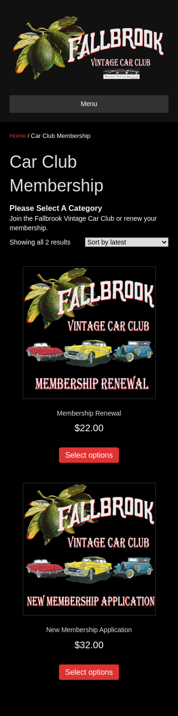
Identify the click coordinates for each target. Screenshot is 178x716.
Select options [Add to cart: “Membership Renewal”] (89, 455)
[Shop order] (127, 242)
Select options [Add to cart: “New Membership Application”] (89, 672)
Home (17, 135)
